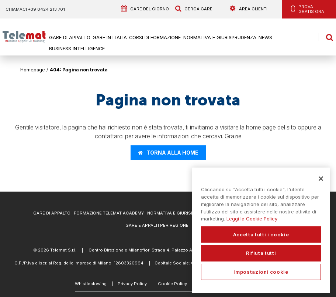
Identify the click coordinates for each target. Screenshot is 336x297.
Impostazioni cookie (260, 272)
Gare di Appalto (69, 38)
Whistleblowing (91, 283)
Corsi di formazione (155, 38)
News (266, 38)
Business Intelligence (77, 49)
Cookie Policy (172, 283)
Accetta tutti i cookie (261, 234)
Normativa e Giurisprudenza (220, 38)
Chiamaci (35, 9)
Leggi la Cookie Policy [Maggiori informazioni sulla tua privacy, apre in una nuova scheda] (251, 219)
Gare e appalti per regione (156, 225)
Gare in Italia (109, 38)
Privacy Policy (132, 283)
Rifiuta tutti (261, 253)
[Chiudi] (321, 179)
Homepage (32, 69)
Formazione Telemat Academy (109, 213)
